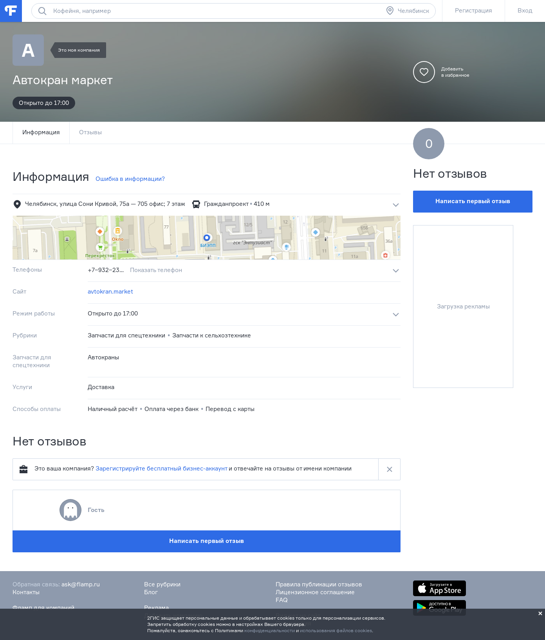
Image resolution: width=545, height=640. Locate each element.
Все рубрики (162, 584)
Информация (41, 132)
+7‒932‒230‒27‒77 (107, 270)
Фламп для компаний (43, 607)
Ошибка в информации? (130, 178)
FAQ (282, 600)
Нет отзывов (450, 173)
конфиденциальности (269, 630)
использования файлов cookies (336, 630)
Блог (151, 592)
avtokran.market (110, 291)
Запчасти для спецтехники (126, 335)
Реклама (156, 607)
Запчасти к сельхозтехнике (211, 335)
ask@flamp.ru (80, 584)
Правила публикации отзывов (319, 584)
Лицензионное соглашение (315, 592)
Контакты (26, 592)
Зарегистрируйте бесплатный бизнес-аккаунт (161, 468)
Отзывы (90, 132)
